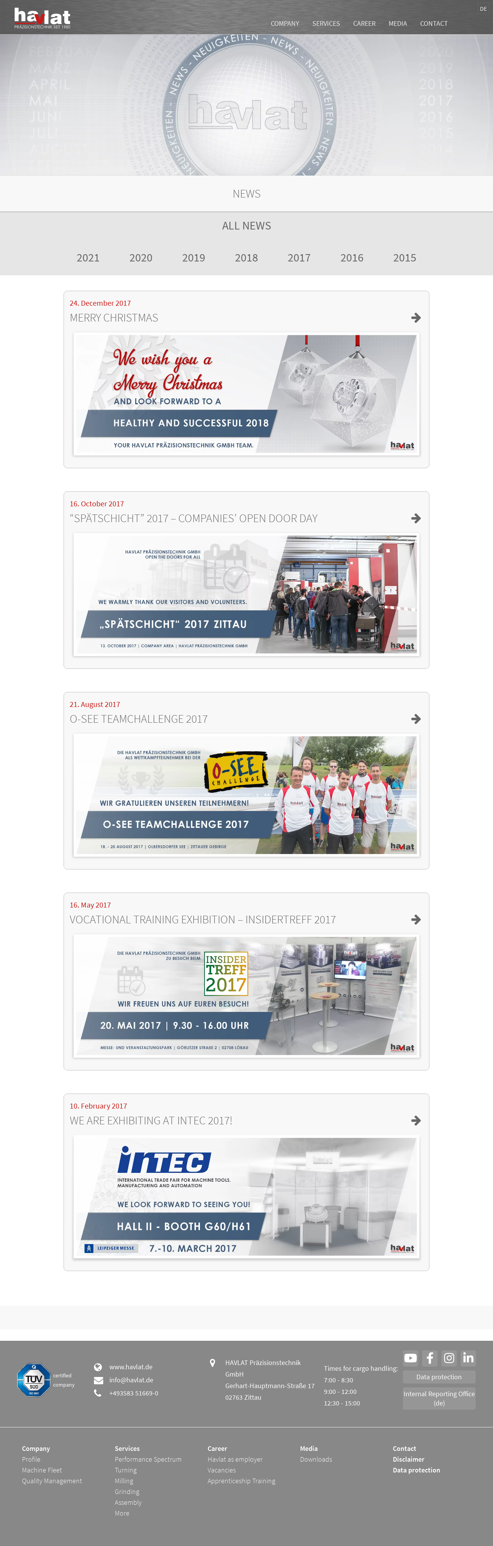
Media (398, 23)
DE (483, 8)
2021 (88, 257)
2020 (141, 257)
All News (246, 225)
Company (285, 23)
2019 (193, 257)
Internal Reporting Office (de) (439, 1398)
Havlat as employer (235, 1459)
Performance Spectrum (148, 1459)
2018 (246, 257)
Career (364, 23)
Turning (126, 1470)
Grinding (127, 1491)
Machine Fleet (42, 1470)
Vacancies (222, 1470)
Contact (434, 23)
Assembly (128, 1502)
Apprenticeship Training (241, 1480)
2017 (299, 257)
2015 (404, 257)
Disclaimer (408, 1459)
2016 (352, 257)
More (122, 1513)
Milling (124, 1480)
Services (326, 23)
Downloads (316, 1459)
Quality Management (52, 1480)
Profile (31, 1459)
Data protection (439, 1376)
